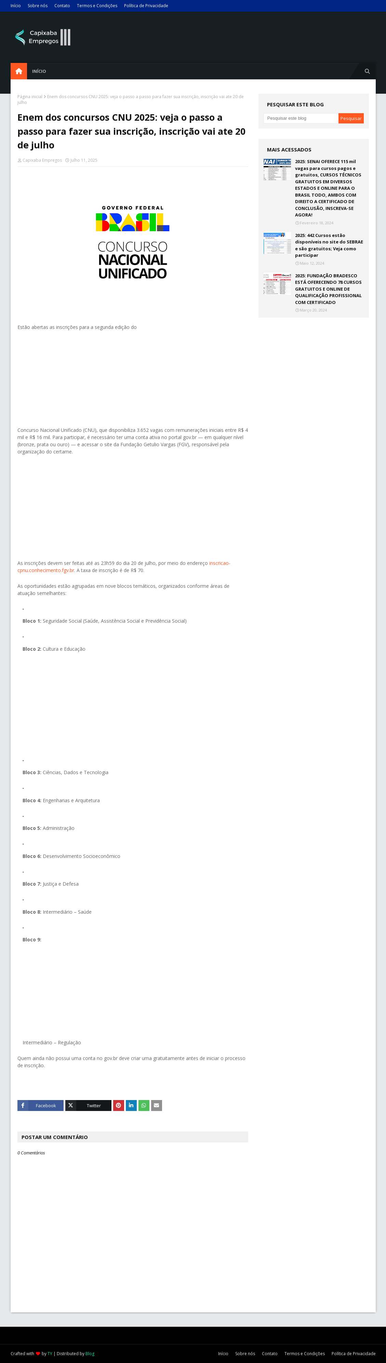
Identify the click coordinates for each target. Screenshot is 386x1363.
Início (16, 6)
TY (50, 1354)
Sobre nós (38, 6)
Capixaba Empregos (42, 160)
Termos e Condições (97, 6)
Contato (62, 6)
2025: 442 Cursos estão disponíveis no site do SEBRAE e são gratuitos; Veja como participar (329, 245)
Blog (89, 1354)
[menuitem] (19, 71)
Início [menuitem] (39, 71)
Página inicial (29, 97)
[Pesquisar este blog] (301, 118)
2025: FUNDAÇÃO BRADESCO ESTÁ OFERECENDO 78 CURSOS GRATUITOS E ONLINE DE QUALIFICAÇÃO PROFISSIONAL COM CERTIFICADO (328, 289)
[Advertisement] (132, 378)
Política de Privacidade (146, 6)
